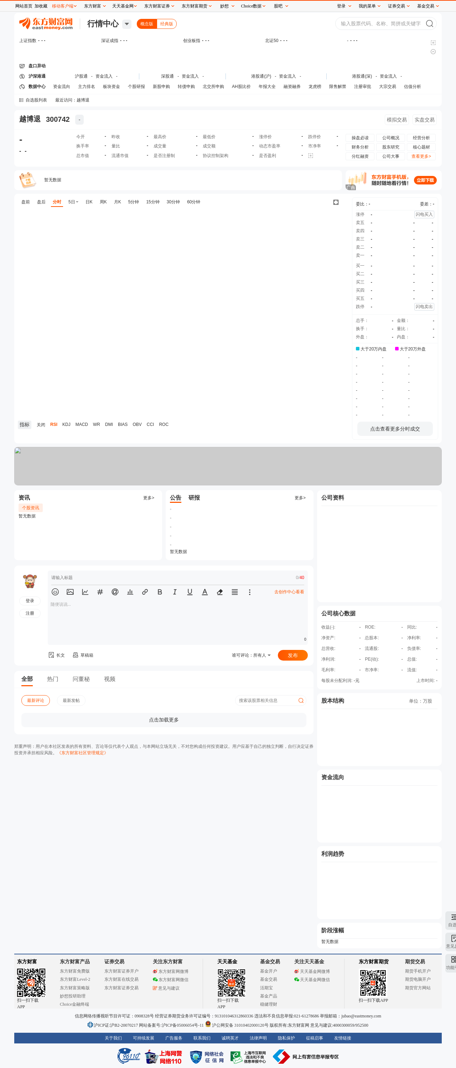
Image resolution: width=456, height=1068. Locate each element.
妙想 (224, 6)
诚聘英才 (230, 1038)
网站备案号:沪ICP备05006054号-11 (172, 1025)
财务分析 (360, 147)
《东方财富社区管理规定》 (82, 752)
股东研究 (390, 147)
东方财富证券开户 (121, 971)
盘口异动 (37, 65)
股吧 (278, 6)
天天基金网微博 (312, 971)
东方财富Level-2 (75, 979)
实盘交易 (425, 120)
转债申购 (186, 86)
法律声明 (258, 1038)
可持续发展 (143, 1038)
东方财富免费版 (75, 971)
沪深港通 (37, 76)
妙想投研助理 (73, 996)
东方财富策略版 (75, 987)
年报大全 (267, 86)
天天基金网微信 (312, 979)
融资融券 (292, 86)
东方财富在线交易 (121, 979)
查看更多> (421, 156)
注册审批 (362, 86)
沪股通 (81, 76)
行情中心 (103, 23)
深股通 (167, 76)
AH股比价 (241, 86)
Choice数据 (251, 6)
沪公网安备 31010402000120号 (237, 1025)
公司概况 (390, 137)
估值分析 (412, 86)
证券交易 (396, 6)
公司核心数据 (338, 613)
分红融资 (360, 156)
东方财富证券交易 (121, 987)
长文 (56, 655)
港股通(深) (362, 76)
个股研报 (136, 86)
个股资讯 (30, 507)
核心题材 (421, 147)
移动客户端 (62, 6)
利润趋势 (332, 854)
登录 (341, 6)
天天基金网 (123, 6)
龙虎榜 (315, 86)
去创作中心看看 (289, 591)
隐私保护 (286, 1038)
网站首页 (23, 6)
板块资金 (111, 86)
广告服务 (173, 1038)
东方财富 (27, 961)
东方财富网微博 (170, 971)
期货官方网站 (418, 987)
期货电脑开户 (418, 979)
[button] (55, 592)
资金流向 (61, 86)
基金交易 (268, 979)
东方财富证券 (157, 6)
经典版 (166, 23)
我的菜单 (367, 6)
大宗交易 (387, 86)
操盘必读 (360, 137)
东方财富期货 (374, 961)
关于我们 (113, 1038)
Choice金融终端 (74, 1004)
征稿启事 (314, 1038)
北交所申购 (213, 86)
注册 (30, 613)
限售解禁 (337, 86)
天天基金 (227, 961)
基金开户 (268, 971)
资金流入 (104, 76)
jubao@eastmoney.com (361, 1016)
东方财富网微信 (170, 979)
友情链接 (342, 1038)
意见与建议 (166, 988)
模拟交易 (397, 120)
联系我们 (202, 1038)
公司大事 (390, 156)
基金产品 (268, 996)
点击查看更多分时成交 (395, 429)
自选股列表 (36, 100)
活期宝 (266, 987)
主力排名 (86, 86)
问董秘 (81, 679)
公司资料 (332, 498)
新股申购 (161, 86)
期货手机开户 (418, 971)
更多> (148, 497)
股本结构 (332, 701)
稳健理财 (268, 1004)
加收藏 (41, 6)
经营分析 (421, 137)
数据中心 (37, 86)
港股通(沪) (261, 76)
